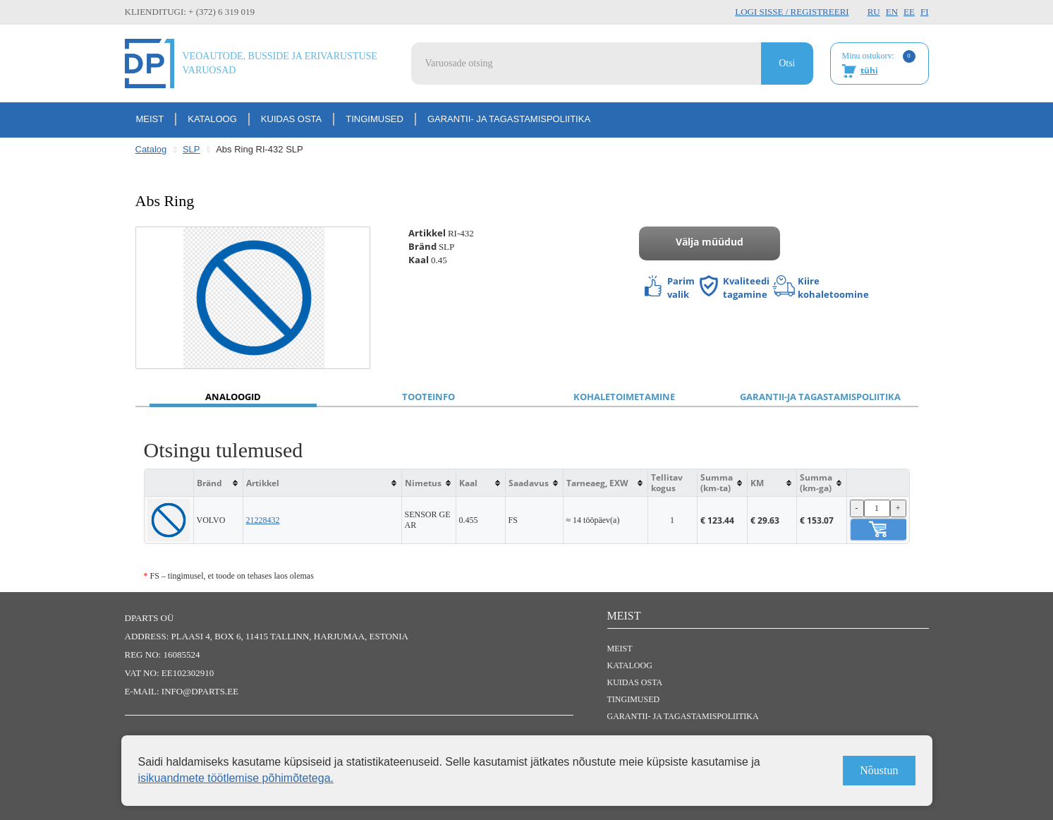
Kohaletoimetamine (624, 396)
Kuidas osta (291, 119)
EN (892, 11)
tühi (869, 70)
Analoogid (233, 396)
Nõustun (879, 770)
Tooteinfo (428, 396)
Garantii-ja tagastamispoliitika (820, 396)
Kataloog (212, 119)
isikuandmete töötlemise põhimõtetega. (236, 778)
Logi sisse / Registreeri (791, 11)
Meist (150, 119)
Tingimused (374, 119)
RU (874, 11)
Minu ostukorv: (878, 64)
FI (924, 11)
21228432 (263, 520)
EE (909, 11)
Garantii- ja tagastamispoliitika (508, 119)
